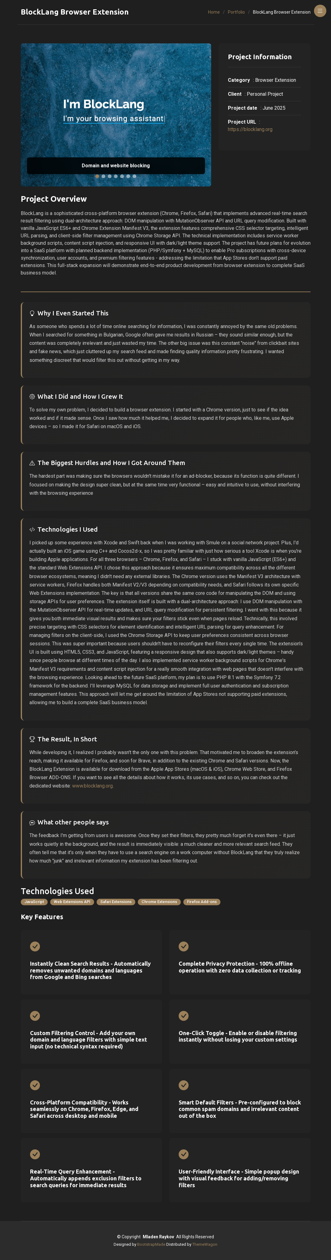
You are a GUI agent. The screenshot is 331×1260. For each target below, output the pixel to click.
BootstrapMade (151, 1244)
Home (214, 12)
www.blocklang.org (92, 786)
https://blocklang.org (250, 129)
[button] (97, 176)
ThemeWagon (204, 1244)
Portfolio (236, 12)
